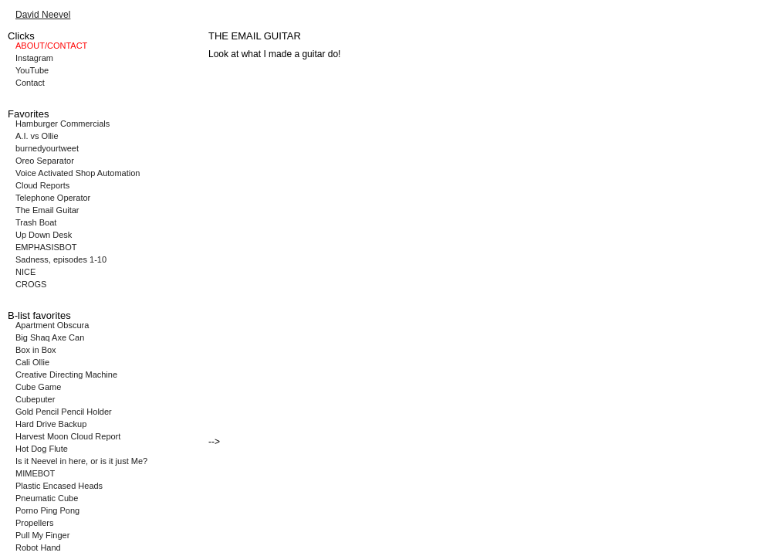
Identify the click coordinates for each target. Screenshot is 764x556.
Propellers (34, 522)
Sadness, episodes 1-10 (60, 259)
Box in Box (35, 349)
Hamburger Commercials (62, 123)
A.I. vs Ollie (37, 136)
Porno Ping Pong (47, 510)
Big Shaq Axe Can (49, 337)
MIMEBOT (35, 473)
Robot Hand (38, 547)
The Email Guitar (47, 210)
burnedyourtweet (47, 148)
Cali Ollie (32, 362)
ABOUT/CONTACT (51, 45)
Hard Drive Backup (50, 424)
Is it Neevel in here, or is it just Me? (81, 461)
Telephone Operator (52, 197)
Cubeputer (35, 399)
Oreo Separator (44, 160)
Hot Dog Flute (41, 448)
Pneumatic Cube (46, 498)
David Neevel (42, 14)
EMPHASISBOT (45, 247)
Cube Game (38, 387)
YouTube (32, 70)
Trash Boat (35, 222)
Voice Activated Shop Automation (77, 173)
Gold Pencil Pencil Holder (63, 411)
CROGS (30, 284)
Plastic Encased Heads (59, 485)
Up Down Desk (43, 234)
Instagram (34, 58)
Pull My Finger (42, 535)
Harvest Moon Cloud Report (67, 436)
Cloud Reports (42, 185)
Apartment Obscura (52, 325)
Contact (30, 82)
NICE (25, 271)
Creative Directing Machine (66, 374)
